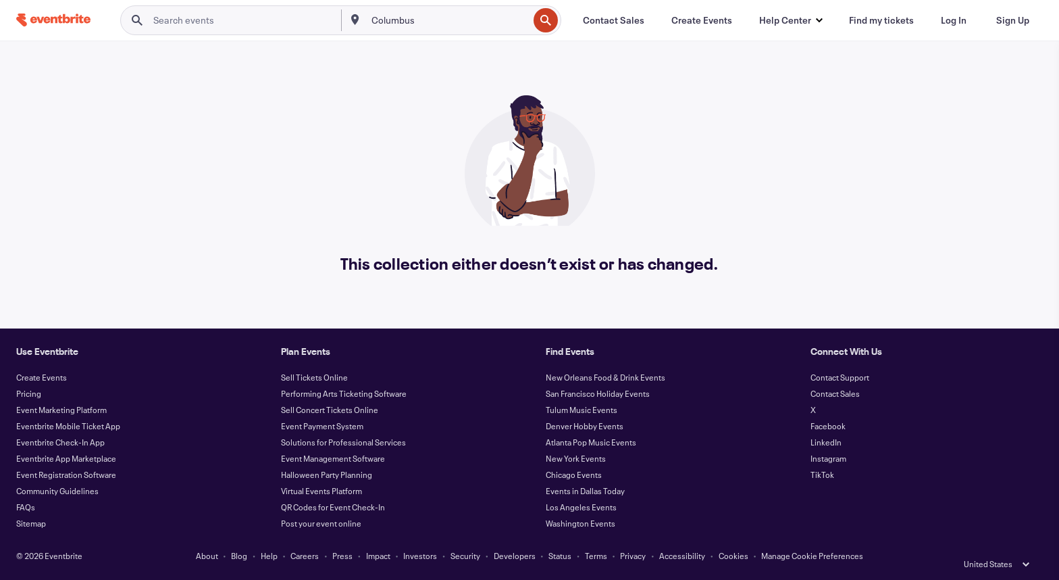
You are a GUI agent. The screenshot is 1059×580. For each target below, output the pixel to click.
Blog (239, 555)
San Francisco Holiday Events (598, 393)
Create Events (41, 377)
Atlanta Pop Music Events (591, 442)
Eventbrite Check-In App (60, 442)
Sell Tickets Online (314, 377)
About (207, 555)
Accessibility (682, 555)
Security (465, 555)
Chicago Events (574, 474)
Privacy (633, 555)
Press (342, 555)
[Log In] (953, 20)
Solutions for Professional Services (343, 442)
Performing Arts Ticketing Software (344, 393)
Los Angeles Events (581, 507)
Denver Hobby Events (584, 425)
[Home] (53, 20)
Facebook (828, 425)
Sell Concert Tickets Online (329, 409)
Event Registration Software (66, 474)
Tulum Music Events (581, 409)
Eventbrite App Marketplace (66, 458)
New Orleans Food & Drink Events (605, 377)
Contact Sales (835, 393)
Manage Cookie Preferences (812, 555)
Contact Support (839, 377)
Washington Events (580, 523)
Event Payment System (322, 425)
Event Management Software (333, 458)
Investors (420, 555)
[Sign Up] (1013, 20)
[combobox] (448, 20)
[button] (790, 20)
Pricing (28, 393)
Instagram (828, 458)
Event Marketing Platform (61, 409)
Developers (515, 555)
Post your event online (321, 523)
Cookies (733, 555)
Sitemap (31, 523)
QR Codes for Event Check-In (333, 507)
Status (559, 555)
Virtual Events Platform (321, 490)
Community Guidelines (57, 490)
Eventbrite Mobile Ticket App (68, 425)
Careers (304, 555)
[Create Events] (702, 20)
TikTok (822, 474)
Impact (378, 555)
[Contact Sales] (613, 20)
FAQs (25, 507)
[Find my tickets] (881, 20)
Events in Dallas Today (585, 490)
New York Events (576, 458)
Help (269, 555)
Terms (596, 555)
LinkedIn (826, 442)
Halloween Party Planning (326, 474)
